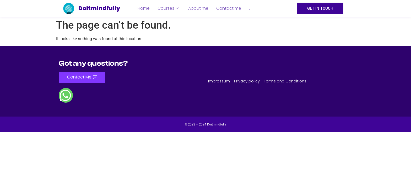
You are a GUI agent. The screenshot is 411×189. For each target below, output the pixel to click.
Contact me (228, 8)
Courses (168, 8)
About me (198, 8)
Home (144, 8)
